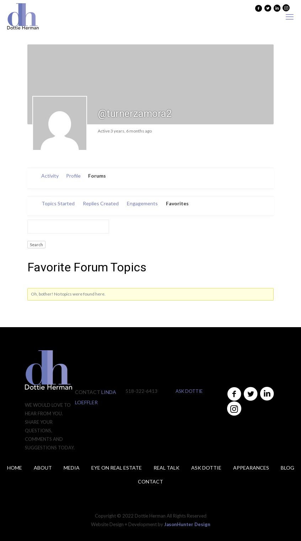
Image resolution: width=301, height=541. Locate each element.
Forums (97, 176)
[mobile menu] (290, 17)
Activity (50, 176)
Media (72, 468)
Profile (73, 176)
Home (14, 468)
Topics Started (58, 203)
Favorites (177, 203)
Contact (150, 481)
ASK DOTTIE (189, 391)
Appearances (251, 468)
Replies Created (101, 203)
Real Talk (166, 468)
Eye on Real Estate (116, 468)
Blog (287, 468)
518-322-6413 (141, 391)
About (43, 468)
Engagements (142, 203)
